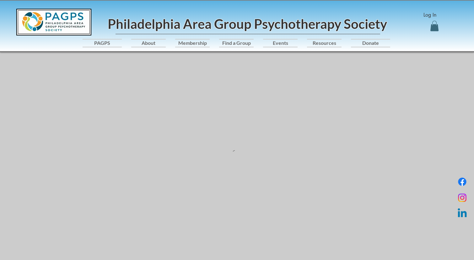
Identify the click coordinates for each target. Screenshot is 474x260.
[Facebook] (462, 181)
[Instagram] (462, 197)
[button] (434, 26)
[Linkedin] (462, 213)
